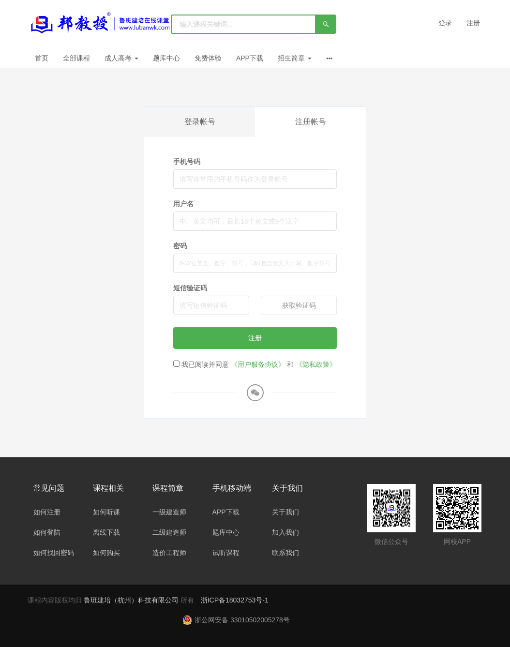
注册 (473, 23)
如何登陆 (46, 532)
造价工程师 (169, 553)
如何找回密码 (53, 553)
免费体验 (208, 58)
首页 (41, 58)
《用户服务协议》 (258, 364)
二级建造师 (169, 532)
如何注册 (46, 512)
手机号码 (186, 162)
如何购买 (106, 553)
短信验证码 (190, 288)
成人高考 (121, 58)
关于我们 (285, 512)
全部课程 (76, 58)
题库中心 (166, 58)
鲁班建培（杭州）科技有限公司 (132, 600)
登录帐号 (199, 122)
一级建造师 (169, 512)
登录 (445, 23)
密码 (180, 246)
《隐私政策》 (316, 364)
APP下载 (249, 58)
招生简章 (295, 58)
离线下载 (106, 532)
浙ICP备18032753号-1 (235, 600)
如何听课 (106, 512)
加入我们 (285, 532)
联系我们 (285, 553)
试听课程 (226, 553)
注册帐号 (310, 122)
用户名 (183, 204)
